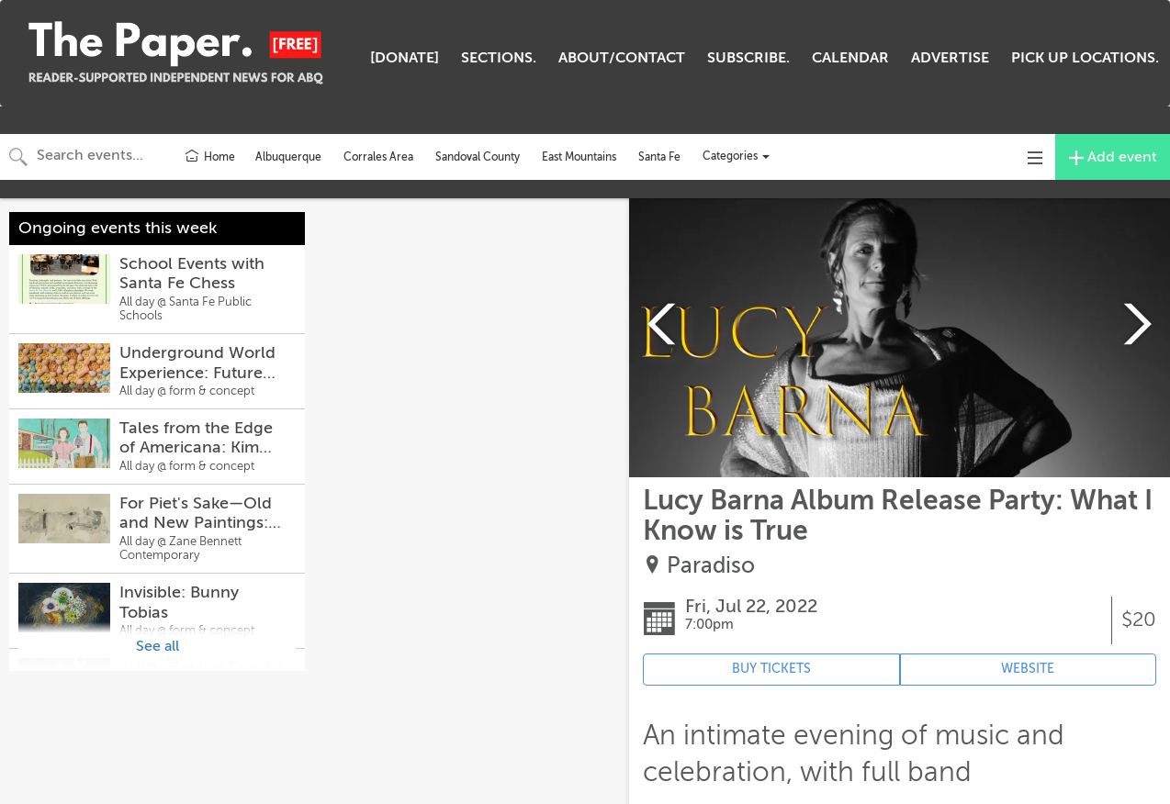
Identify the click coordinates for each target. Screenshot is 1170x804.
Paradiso (711, 565)
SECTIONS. (498, 58)
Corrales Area (378, 157)
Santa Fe (659, 157)
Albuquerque (288, 157)
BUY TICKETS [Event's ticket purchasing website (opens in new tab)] (771, 669)
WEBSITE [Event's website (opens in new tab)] (1027, 669)
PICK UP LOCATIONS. (1085, 58)
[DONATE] (404, 58)
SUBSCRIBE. (748, 58)
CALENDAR (850, 58)
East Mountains (579, 157)
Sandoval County (477, 157)
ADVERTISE (950, 58)
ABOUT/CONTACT (621, 58)
